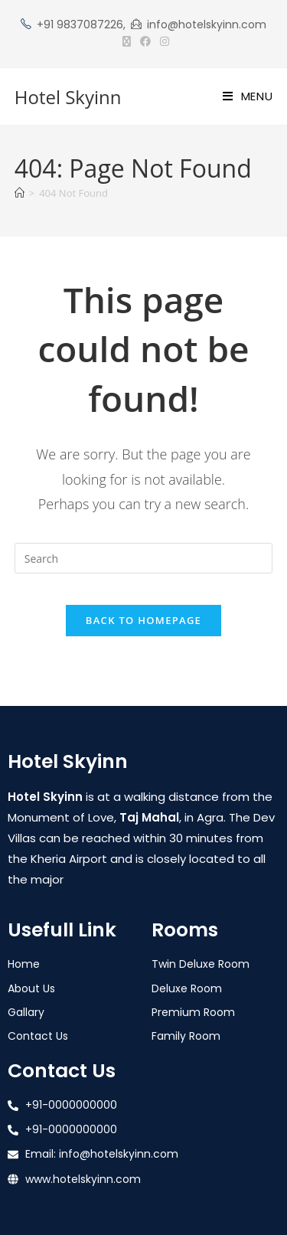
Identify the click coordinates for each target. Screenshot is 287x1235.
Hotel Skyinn (68, 96)
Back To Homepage (143, 620)
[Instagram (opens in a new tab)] (162, 41)
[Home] (19, 193)
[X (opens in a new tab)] (126, 41)
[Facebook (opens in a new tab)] (145, 41)
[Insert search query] (144, 558)
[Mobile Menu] (248, 96)
